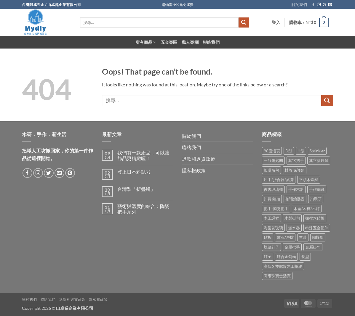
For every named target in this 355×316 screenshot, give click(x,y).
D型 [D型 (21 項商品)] (288, 151)
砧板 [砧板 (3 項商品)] (267, 237)
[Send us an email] (330, 5)
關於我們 (299, 4)
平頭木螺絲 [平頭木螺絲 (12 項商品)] (308, 179)
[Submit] (244, 22)
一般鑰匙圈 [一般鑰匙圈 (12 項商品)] (273, 160)
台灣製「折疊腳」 (136, 189)
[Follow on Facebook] (313, 5)
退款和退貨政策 (198, 159)
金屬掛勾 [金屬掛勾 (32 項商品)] (313, 247)
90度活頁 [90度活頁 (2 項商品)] (272, 151)
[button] (276, 22)
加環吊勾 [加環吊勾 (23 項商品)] (271, 170)
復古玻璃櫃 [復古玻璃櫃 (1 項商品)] (273, 189)
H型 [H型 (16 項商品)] (301, 151)
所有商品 (145, 42)
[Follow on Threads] (324, 5)
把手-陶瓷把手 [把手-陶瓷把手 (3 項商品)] (276, 208)
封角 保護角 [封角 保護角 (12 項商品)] (294, 170)
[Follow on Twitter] (49, 173)
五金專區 (169, 42)
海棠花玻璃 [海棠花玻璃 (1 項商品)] (273, 227)
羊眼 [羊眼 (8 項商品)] (303, 237)
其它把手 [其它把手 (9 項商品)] (296, 160)
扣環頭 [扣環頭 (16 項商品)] (316, 198)
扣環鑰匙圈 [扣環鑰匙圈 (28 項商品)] (295, 198)
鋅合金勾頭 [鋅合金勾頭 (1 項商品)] (286, 256)
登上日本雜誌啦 (134, 172)
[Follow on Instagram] (319, 5)
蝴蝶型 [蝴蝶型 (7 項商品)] (318, 237)
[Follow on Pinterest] (70, 173)
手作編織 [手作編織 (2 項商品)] (316, 189)
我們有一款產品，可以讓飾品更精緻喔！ (143, 155)
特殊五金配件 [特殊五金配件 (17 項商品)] (316, 227)
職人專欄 (190, 42)
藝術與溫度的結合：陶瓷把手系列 (143, 209)
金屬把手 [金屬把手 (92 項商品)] (292, 247)
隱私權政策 (194, 170)
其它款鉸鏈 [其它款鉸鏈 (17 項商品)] (318, 160)
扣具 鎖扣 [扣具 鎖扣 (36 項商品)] (272, 198)
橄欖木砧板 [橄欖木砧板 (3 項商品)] (314, 218)
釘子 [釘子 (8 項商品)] (267, 256)
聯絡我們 (211, 42)
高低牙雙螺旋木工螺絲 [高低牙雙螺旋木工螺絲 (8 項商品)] (283, 266)
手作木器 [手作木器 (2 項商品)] (296, 189)
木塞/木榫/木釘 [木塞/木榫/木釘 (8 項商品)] (307, 208)
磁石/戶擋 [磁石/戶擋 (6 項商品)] (285, 237)
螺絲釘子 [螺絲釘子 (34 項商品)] (271, 247)
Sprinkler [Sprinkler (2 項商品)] (317, 151)
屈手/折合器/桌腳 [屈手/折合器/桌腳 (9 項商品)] (279, 179)
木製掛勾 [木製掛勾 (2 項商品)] (292, 218)
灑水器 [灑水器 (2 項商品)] (294, 227)
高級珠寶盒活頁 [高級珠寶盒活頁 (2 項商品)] (277, 275)
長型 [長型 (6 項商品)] (305, 256)
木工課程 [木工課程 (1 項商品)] (271, 218)
